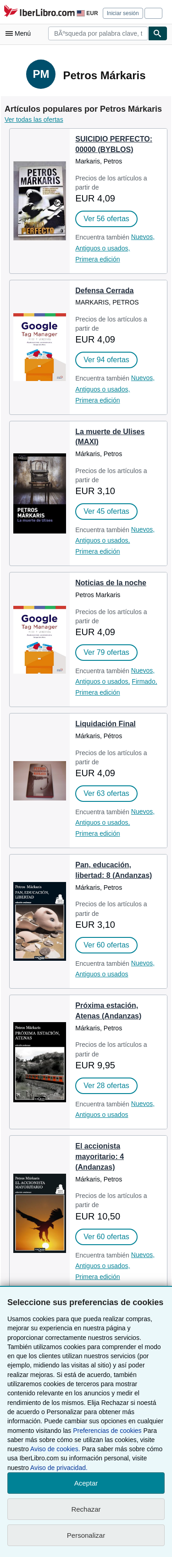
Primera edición (97, 259)
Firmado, (144, 681)
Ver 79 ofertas (106, 652)
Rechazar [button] (85, 1509)
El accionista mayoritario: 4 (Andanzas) (99, 1156)
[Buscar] (158, 33)
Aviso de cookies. (55, 1449)
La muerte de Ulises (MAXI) (109, 437)
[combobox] (98, 33)
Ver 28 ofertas (106, 1085)
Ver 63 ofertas (106, 793)
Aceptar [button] (86, 1483)
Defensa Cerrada (104, 290)
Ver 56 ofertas (106, 219)
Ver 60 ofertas (106, 945)
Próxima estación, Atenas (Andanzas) (108, 1011)
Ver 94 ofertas (106, 360)
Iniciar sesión (123, 13)
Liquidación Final (105, 724)
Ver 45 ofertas (106, 511)
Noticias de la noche (110, 583)
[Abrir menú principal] (20, 33)
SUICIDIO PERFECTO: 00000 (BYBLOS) (113, 144)
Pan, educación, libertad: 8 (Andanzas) (113, 870)
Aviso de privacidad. (59, 1467)
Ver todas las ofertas (34, 119)
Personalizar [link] (86, 1535)
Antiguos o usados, (102, 248)
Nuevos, (143, 236)
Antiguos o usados (101, 974)
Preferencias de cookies (107, 1430)
